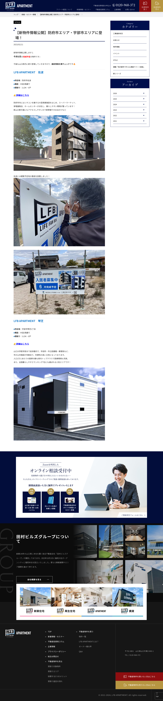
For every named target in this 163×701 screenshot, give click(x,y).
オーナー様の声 (85, 646)
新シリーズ (117, 73)
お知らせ (116, 40)
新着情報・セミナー (84, 9)
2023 (115, 110)
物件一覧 (82, 636)
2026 (115, 93)
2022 (115, 115)
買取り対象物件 (54, 666)
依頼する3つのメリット (57, 676)
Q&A (81, 651)
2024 (115, 104)
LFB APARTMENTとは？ (89, 641)
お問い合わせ (130, 9)
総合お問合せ (53, 656)
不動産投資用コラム (103, 9)
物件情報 (116, 47)
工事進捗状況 (118, 34)
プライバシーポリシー (57, 651)
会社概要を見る (34, 579)
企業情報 (117, 9)
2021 (115, 121)
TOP (50, 631)
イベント (116, 53)
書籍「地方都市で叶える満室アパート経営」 (129, 67)
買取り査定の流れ (55, 681)
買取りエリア (53, 671)
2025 (115, 99)
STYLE (17, 22)
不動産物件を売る (55, 661)
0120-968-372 (125, 5)
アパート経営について (64, 9)
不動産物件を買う (86, 631)
